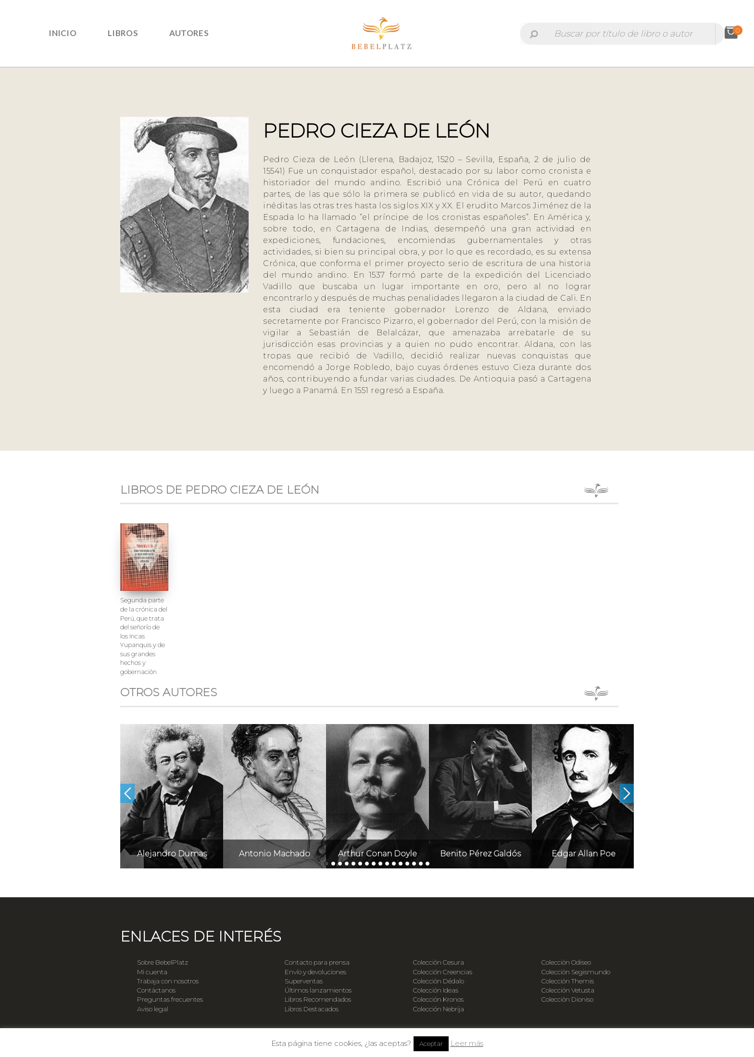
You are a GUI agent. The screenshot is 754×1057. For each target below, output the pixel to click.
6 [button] (360, 863)
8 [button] (373, 863)
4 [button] (346, 863)
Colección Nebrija (438, 1009)
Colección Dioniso (567, 999)
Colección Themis (567, 981)
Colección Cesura (438, 962)
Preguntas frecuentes (170, 999)
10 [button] (387, 863)
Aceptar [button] (431, 1043)
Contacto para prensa (317, 962)
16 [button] (427, 863)
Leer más (467, 1043)
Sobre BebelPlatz (162, 962)
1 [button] (326, 863)
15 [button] (420, 863)
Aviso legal (152, 1009)
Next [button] (626, 793)
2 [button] (333, 863)
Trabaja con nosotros (168, 981)
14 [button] (414, 863)
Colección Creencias (442, 972)
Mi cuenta (152, 972)
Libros (123, 33)
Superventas (304, 981)
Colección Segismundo (575, 972)
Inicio (62, 33)
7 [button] (366, 863)
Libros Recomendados (318, 999)
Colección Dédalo (438, 981)
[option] (171, 796)
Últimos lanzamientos (318, 990)
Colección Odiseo (566, 962)
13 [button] (407, 863)
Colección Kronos (438, 999)
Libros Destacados (312, 1009)
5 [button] (353, 863)
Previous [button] (127, 793)
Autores (189, 33)
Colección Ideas (435, 990)
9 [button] (380, 863)
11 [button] (393, 863)
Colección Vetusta (567, 990)
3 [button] (340, 863)
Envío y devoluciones (315, 972)
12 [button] (400, 863)
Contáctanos (156, 990)
